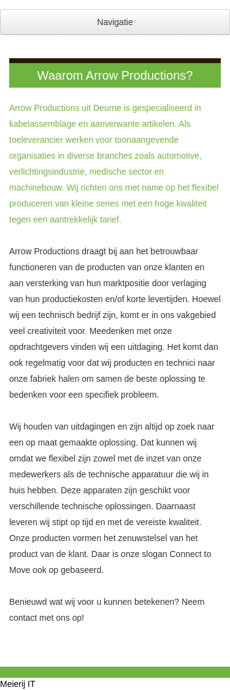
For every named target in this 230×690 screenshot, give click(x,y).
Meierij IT (18, 684)
